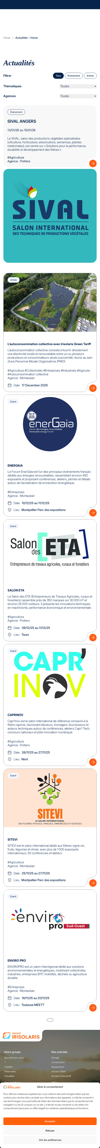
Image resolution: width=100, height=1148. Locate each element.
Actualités (9, 1075)
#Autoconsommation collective (28, 374)
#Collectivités (34, 370)
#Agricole (83, 370)
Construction (58, 1062)
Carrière (8, 1066)
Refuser (50, 1130)
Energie (55, 1057)
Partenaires (10, 1071)
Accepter (50, 1121)
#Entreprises (51, 370)
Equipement (57, 1066)
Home (6, 37)
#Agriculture (15, 157)
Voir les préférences (50, 1140)
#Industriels (68, 370)
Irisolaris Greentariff (61, 1075)
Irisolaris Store (58, 1071)
